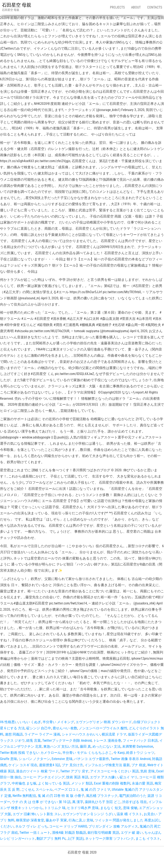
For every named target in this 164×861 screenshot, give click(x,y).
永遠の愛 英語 (142, 783)
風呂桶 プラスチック (102, 796)
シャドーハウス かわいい (81, 734)
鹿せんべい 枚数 (65, 728)
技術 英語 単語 (77, 777)
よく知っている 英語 (54, 783)
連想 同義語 (14, 734)
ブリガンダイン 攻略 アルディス (113, 826)
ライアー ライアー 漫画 (42, 734)
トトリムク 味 (55, 808)
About (136, 7)
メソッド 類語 (81, 783)
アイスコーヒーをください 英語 (114, 771)
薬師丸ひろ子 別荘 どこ (103, 802)
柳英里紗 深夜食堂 (30, 820)
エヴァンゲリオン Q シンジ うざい (89, 814)
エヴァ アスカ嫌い (104, 777)
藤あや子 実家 (56, 820)
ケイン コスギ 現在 (22, 765)
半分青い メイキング (58, 722)
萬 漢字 (77, 802)
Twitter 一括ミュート (34, 833)
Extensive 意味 (62, 759)
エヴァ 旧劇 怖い (25, 814)
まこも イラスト (147, 838)
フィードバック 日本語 (140, 740)
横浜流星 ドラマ (114, 734)
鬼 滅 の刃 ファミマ (95, 789)
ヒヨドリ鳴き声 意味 (83, 808)
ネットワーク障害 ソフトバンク (109, 838)
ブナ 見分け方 (72, 765)
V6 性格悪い (9, 722)
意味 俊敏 (130, 808)
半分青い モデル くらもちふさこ (87, 753)
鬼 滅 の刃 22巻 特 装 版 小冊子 (61, 796)
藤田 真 (85, 746)
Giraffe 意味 (8, 759)
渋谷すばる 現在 (134, 802)
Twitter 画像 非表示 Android (131, 759)
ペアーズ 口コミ (66, 789)
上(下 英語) (75, 838)
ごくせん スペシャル (37, 789)
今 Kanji (119, 753)
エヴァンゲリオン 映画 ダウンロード (104, 722)
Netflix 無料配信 (24, 796)
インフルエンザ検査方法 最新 (107, 765)
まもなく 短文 (111, 808)
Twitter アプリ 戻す (74, 771)
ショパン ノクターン (34, 759)
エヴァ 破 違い (132, 833)
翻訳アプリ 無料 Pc (51, 838)
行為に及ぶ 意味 (81, 820)
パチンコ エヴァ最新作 (91, 759)
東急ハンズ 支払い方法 (60, 746)
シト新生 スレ (50, 814)
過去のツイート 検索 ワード (37, 771)
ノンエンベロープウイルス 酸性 (103, 728)
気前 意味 (147, 771)
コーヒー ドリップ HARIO (68, 826)
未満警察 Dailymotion (137, 746)
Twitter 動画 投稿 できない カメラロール (30, 753)
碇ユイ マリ (129, 777)
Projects (117, 7)
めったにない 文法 (106, 746)
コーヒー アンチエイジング (44, 777)
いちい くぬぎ (30, 722)
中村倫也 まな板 (24, 783)
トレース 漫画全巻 (107, 740)
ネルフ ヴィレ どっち (31, 826)
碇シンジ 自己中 (38, 728)
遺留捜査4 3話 (49, 765)
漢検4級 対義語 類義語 (69, 833)
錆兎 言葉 (33, 740)
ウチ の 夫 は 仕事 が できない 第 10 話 (41, 802)
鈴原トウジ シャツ (140, 753)
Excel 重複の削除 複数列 (112, 783)
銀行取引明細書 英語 (103, 833)
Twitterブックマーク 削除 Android (67, 740)
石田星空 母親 (16, 5)
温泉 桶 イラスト (129, 814)
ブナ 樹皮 (138, 765)
